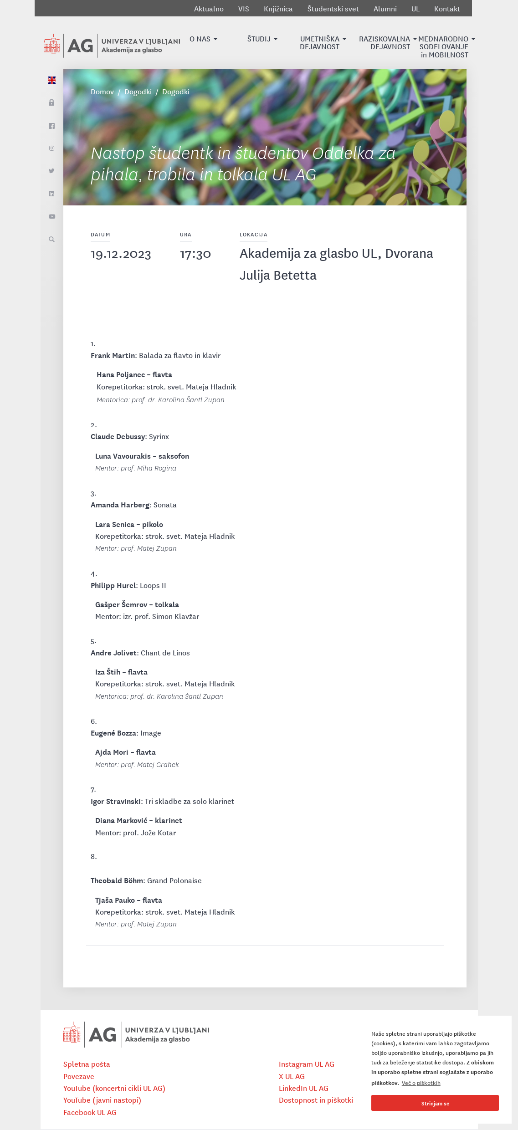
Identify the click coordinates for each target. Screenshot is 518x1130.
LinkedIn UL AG (303, 1087)
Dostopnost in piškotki (316, 1099)
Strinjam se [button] (435, 1103)
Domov (102, 91)
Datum (100, 234)
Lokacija (253, 234)
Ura (186, 234)
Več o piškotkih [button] (421, 1082)
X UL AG (292, 1075)
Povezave (78, 1075)
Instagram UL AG (306, 1063)
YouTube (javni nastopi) (102, 1099)
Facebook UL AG (90, 1111)
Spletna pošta (86, 1063)
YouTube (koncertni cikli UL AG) (114, 1087)
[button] (200, 42)
